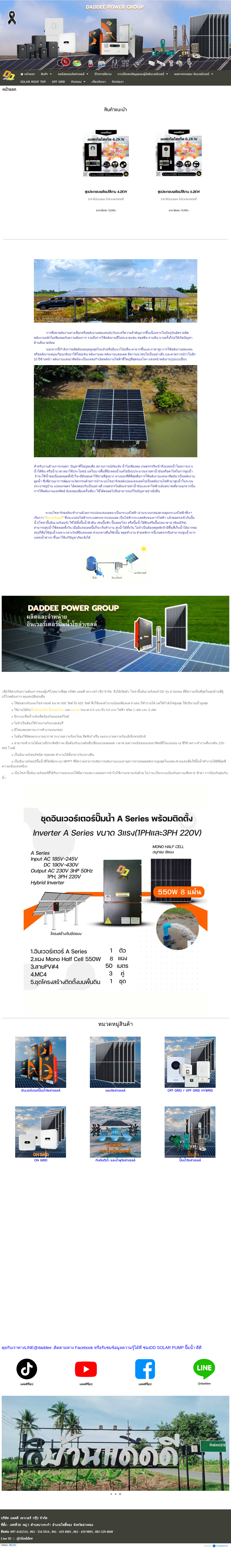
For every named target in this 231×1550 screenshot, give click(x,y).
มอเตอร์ (75, 710)
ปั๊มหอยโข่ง (56, 710)
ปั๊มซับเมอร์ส (39, 710)
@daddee (204, 1383)
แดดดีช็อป (26, 1384)
